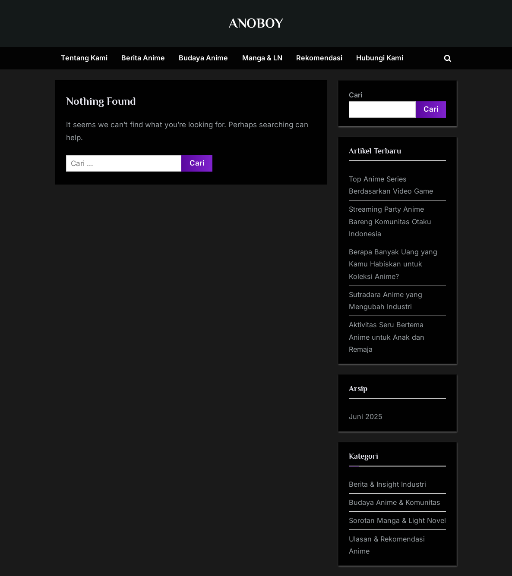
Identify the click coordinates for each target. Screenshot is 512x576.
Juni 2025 (365, 416)
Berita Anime (143, 57)
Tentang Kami (84, 57)
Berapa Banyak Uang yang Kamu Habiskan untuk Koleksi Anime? (393, 264)
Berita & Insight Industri (387, 484)
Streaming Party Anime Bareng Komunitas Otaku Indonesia (390, 221)
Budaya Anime (203, 57)
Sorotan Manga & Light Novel (397, 520)
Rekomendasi (319, 57)
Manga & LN (262, 57)
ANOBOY (256, 23)
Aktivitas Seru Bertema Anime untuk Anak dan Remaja (386, 337)
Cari (355, 95)
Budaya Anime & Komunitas (394, 502)
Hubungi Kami (379, 57)
